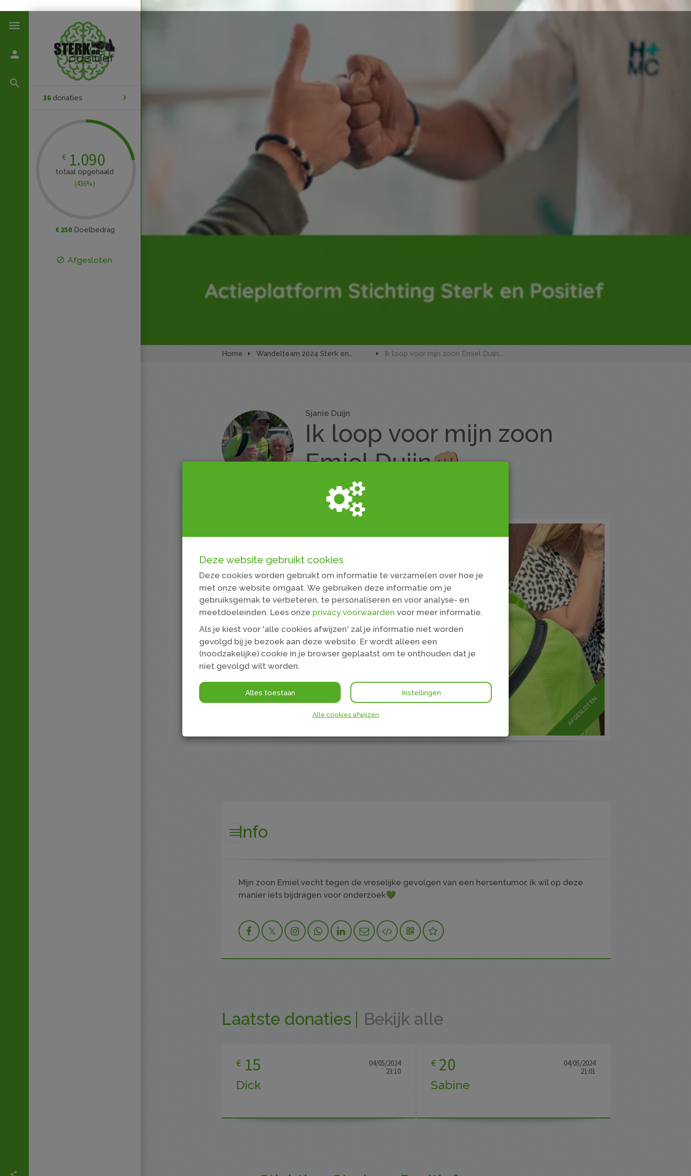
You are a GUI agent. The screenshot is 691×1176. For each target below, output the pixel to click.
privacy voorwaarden (353, 601)
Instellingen (421, 681)
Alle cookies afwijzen (345, 703)
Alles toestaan (270, 681)
